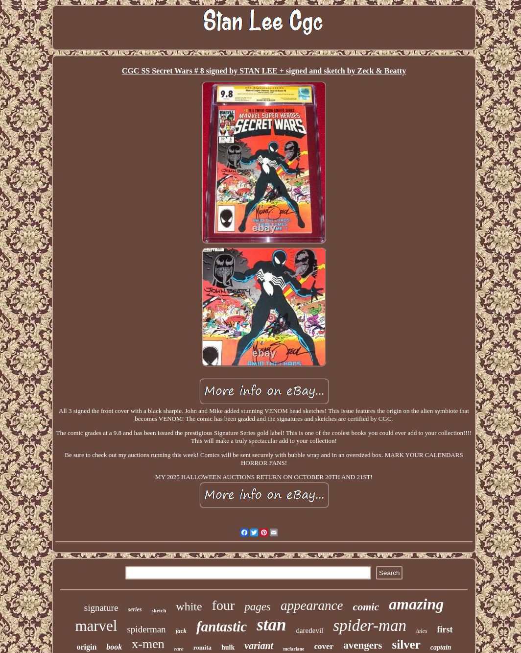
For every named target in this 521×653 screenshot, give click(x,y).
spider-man (369, 625)
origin (86, 647)
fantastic (221, 626)
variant (258, 645)
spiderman (146, 629)
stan (271, 624)
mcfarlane (293, 649)
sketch (158, 610)
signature (101, 608)
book (114, 647)
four (223, 605)
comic (366, 607)
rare (179, 649)
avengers (362, 645)
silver (406, 644)
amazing (416, 604)
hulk (228, 647)
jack (181, 630)
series (135, 609)
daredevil (309, 630)
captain (440, 647)
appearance (312, 605)
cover (323, 646)
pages (257, 607)
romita (202, 647)
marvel (96, 625)
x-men (148, 644)
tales (421, 631)
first (445, 629)
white (189, 606)
